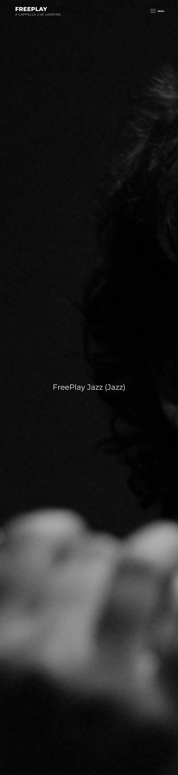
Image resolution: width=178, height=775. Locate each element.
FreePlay (31, 9)
